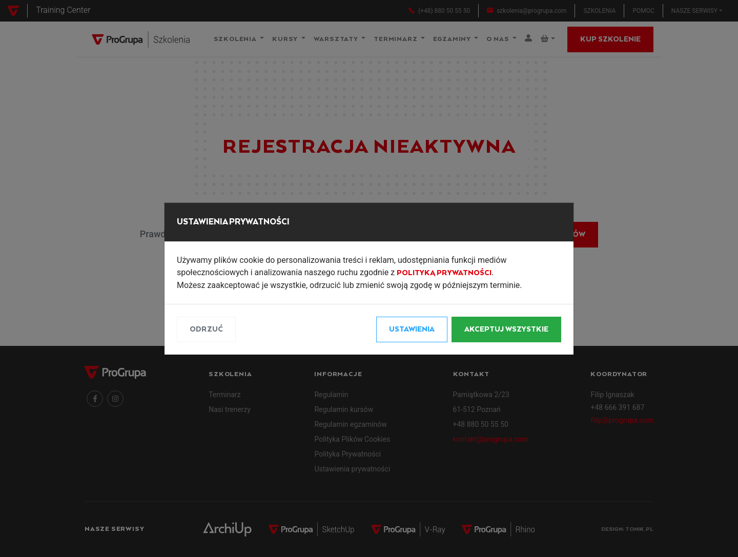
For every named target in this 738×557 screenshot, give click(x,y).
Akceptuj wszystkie (506, 329)
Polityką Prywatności (444, 273)
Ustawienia (412, 329)
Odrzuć (206, 329)
